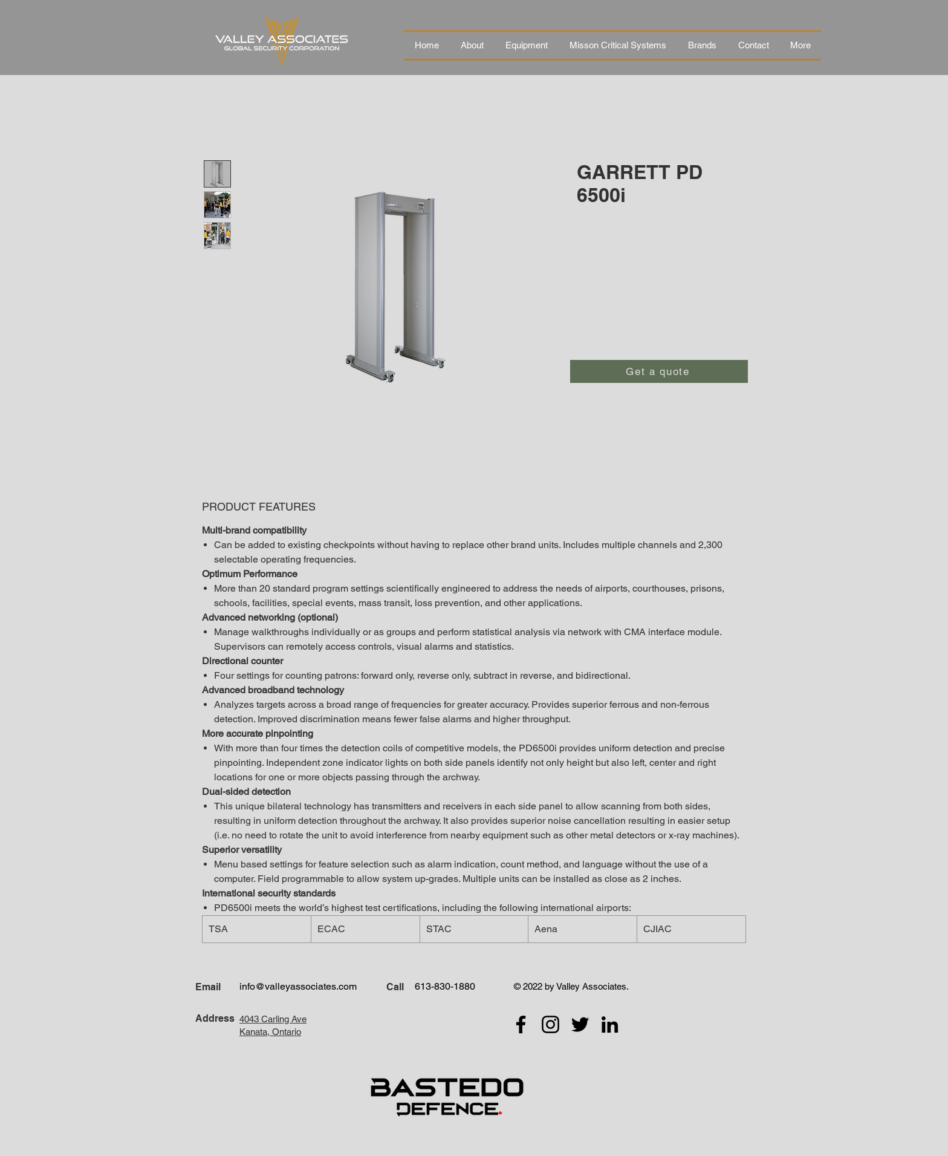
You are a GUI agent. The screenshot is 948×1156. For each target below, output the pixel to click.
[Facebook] (521, 1024)
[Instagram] (550, 1024)
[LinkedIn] (610, 1024)
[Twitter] (580, 1024)
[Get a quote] (659, 371)
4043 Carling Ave (273, 1019)
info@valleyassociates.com (298, 986)
